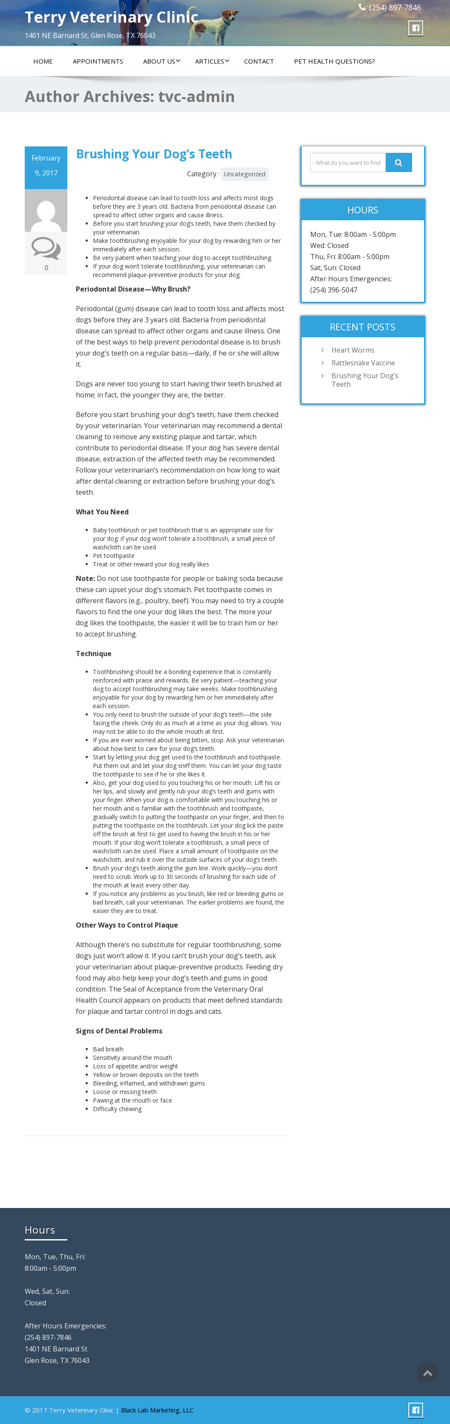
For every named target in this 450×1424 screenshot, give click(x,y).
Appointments (98, 61)
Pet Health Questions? (334, 61)
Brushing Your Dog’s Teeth (154, 154)
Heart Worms (353, 350)
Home (43, 61)
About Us (162, 61)
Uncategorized (244, 174)
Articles (212, 61)
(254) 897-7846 (395, 7)
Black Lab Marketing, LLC (157, 1410)
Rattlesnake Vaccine (363, 363)
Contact (259, 61)
